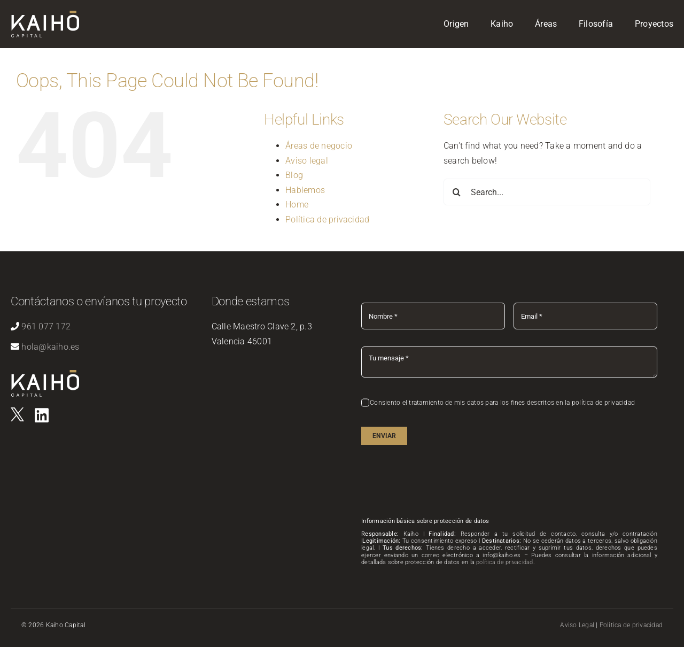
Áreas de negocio (318, 146)
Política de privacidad (327, 219)
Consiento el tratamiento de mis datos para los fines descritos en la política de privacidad (502, 402)
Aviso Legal (577, 625)
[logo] (17, 411)
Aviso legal (306, 161)
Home (296, 204)
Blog (294, 175)
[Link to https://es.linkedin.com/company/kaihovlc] (42, 415)
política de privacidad (504, 562)
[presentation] (442, 483)
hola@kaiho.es (50, 347)
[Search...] (547, 192)
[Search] (457, 192)
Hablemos (305, 190)
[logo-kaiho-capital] (45, 15)
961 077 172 (46, 326)
